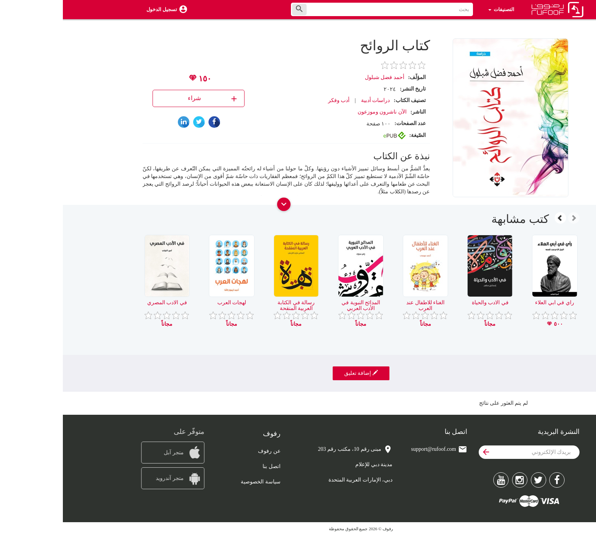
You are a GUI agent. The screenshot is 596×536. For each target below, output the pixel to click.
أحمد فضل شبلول (322, 77)
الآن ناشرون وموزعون (319, 112)
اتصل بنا (209, 466)
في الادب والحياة (427, 302)
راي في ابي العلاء (491, 302)
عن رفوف (206, 451)
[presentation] (511, 218)
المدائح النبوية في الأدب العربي (298, 305)
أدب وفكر (276, 100)
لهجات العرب (169, 302)
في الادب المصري (104, 302)
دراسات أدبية (312, 100)
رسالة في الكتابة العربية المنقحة (233, 305)
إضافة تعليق (298, 373)
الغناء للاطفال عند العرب (362, 305)
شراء (150, 98)
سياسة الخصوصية (198, 482)
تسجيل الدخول (99, 9)
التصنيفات (438, 9)
